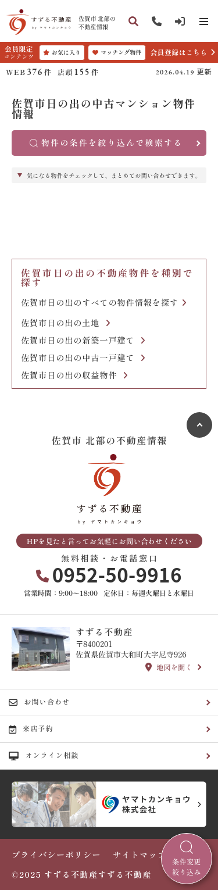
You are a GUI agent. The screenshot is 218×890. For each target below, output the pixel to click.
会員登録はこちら (178, 52)
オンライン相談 (44, 755)
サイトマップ (139, 854)
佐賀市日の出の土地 (65, 323)
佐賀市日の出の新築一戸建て (83, 340)
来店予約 (31, 728)
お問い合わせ (39, 701)
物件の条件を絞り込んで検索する (106, 142)
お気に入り (62, 52)
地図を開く (168, 667)
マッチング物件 (116, 52)
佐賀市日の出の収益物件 (74, 375)
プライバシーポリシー (56, 854)
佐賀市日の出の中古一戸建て (83, 357)
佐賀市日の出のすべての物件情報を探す (104, 302)
